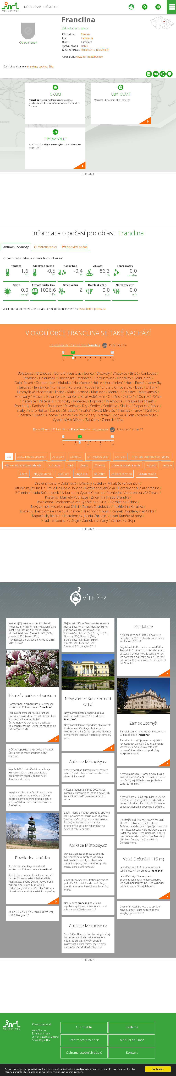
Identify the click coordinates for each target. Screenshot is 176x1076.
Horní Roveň (135, 382)
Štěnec (55, 410)
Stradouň (70, 410)
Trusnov (85, 34)
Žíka (51, 66)
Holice (84, 46)
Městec (130, 392)
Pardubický (87, 38)
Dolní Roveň (24, 382)
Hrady (70, 465)
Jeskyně (167, 465)
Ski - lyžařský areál (98, 457)
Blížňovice (43, 373)
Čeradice (29, 378)
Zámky (84, 465)
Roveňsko (72, 405)
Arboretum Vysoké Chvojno (82, 492)
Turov (137, 410)
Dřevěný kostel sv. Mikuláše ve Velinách (109, 483)
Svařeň (86, 410)
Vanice (66, 415)
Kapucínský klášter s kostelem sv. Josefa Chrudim (69, 515)
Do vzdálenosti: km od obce (75, 345)
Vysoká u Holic (123, 415)
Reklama (132, 1027)
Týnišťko (151, 410)
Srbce (154, 405)
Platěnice (29, 401)
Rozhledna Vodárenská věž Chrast (132, 492)
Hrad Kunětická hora (126, 515)
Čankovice (148, 373)
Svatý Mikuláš (104, 410)
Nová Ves (53, 396)
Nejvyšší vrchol (42, 474)
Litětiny (151, 387)
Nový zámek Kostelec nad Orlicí (55, 506)
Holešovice (82, 382)
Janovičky (154, 382)
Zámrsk (108, 419)
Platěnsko (46, 401)
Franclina (78, 19)
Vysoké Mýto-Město (67, 419)
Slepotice (140, 405)
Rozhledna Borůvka (128, 506)
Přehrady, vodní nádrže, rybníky (150, 457)
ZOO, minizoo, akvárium (31, 457)
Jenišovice (41, 387)
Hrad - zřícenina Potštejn (60, 520)
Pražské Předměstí (139, 401)
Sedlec (95, 405)
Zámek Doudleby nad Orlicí (133, 511)
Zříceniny (99, 465)
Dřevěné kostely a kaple (125, 465)
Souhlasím (158, 1069)
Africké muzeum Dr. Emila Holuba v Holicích (48, 488)
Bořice (89, 373)
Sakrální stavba (147, 474)
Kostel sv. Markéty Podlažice (66, 497)
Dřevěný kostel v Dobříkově (55, 483)
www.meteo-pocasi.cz (92, 309)
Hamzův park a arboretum (138, 488)
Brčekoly (103, 373)
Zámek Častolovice (96, 506)
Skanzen (120, 457)
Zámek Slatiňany (95, 520)
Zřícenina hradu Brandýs (110, 497)
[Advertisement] (88, 201)
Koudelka (91, 387)
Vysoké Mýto (146, 415)
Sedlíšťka (110, 405)
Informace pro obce (84, 1040)
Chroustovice (104, 378)
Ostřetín (129, 396)
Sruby (21, 410)
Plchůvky (63, 401)
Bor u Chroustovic (67, 373)
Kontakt (132, 1052)
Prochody (22, 405)
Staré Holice (38, 410)
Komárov (58, 387)
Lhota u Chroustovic (117, 387)
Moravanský (148, 392)
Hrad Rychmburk (96, 511)
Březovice (120, 373)
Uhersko (24, 415)
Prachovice (114, 401)
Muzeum (99, 474)
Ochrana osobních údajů (84, 1052)
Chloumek (47, 378)
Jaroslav (25, 387)
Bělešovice (26, 373)
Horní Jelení (114, 382)
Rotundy (151, 465)
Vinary (90, 415)
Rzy (84, 405)
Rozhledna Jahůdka (100, 488)
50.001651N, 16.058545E (95, 49)
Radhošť (38, 405)
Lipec (139, 387)
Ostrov (144, 396)
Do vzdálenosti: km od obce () (70, 429)
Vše (9, 457)
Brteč (134, 373)
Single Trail (81, 474)
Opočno (42, 66)
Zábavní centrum (121, 474)
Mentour (115, 392)
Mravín (38, 396)
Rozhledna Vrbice (123, 502)
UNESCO (75, 457)
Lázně (24, 474)
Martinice (98, 392)
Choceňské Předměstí (75, 378)
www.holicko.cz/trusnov (89, 56)
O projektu (84, 1027)
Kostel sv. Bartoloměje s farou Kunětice (50, 511)
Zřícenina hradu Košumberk (37, 492)
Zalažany (92, 419)
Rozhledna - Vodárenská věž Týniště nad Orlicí (72, 502)
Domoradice (45, 382)
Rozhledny (54, 465)
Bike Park (63, 474)
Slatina (125, 405)
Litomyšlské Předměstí (34, 392)
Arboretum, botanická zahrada (22, 465)
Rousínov (55, 405)
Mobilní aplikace (132, 1040)
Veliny (78, 415)
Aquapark (58, 457)
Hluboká (64, 382)
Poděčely (80, 401)
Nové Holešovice (92, 396)
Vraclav (103, 415)
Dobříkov (124, 378)
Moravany (22, 396)
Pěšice (156, 396)
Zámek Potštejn (123, 520)
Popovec (96, 401)
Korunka (74, 387)
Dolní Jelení (142, 378)
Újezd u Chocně (46, 415)
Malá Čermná (77, 392)
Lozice (59, 392)
